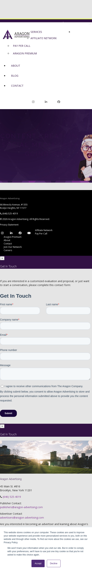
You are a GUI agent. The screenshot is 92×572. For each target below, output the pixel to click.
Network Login (49, 23)
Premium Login (64, 27)
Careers (8, 250)
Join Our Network (78, 23)
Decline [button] (53, 563)
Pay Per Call (41, 233)
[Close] (2, 258)
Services (36, 32)
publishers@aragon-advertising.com (21, 507)
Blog (14, 75)
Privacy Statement (9, 224)
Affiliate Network (43, 230)
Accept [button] (38, 563)
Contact (17, 85)
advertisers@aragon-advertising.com (22, 517)
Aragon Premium (12, 236)
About (15, 65)
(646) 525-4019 (10, 213)
